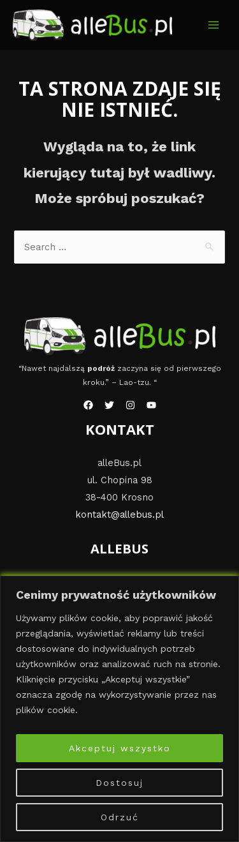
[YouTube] (151, 405)
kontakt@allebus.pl (119, 514)
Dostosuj (119, 783)
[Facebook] (88, 405)
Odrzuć (120, 817)
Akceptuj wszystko (120, 748)
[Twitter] (109, 405)
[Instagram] (130, 405)
